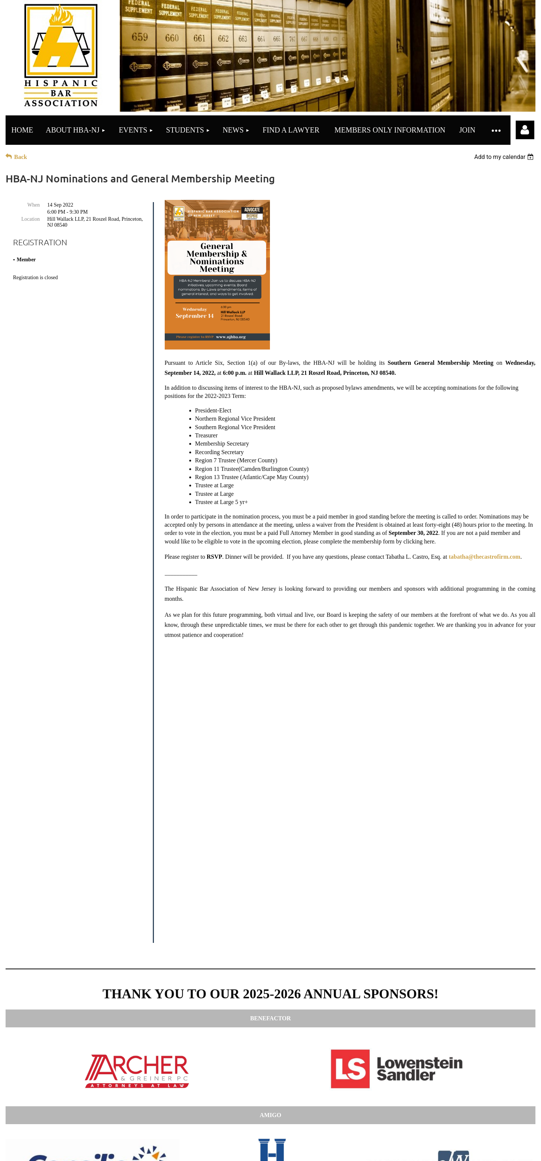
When (34, 205)
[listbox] (504, 157)
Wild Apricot (422, 1145)
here (332, 1113)
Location (30, 219)
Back (20, 157)
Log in (525, 130)
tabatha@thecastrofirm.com (485, 557)
